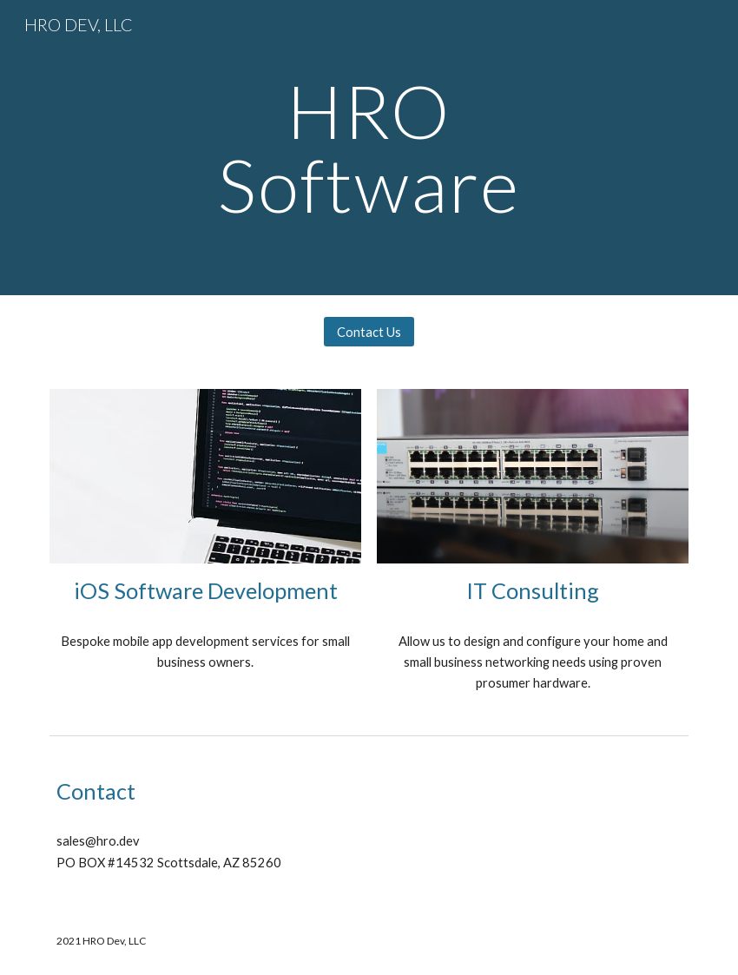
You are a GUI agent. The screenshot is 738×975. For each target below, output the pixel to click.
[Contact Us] (369, 332)
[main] (369, 148)
